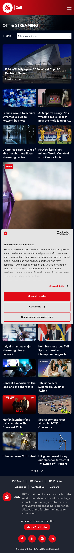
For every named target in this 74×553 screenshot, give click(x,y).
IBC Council (36, 481)
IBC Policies (55, 481)
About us (20, 487)
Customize (37, 306)
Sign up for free (37, 526)
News (9, 166)
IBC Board (18, 481)
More (34, 471)
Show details (56, 286)
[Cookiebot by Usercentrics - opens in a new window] (56, 233)
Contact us (37, 487)
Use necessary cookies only (37, 317)
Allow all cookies (37, 296)
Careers (54, 487)
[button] (68, 8)
